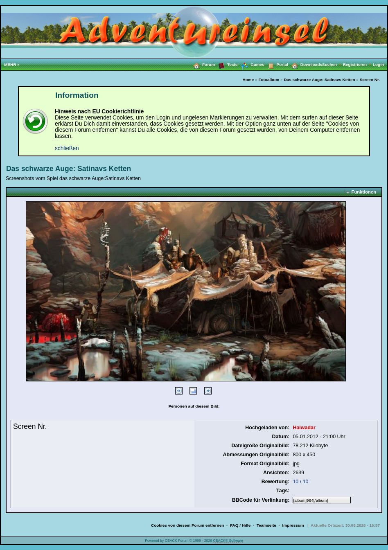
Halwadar (304, 428)
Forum (202, 64)
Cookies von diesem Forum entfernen (187, 525)
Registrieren (358, 64)
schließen (67, 148)
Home (248, 79)
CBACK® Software (228, 541)
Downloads (305, 64)
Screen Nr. (370, 79)
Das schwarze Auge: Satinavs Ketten (319, 79)
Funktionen (364, 191)
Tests (226, 64)
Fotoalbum (268, 79)
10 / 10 (300, 482)
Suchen (332, 64)
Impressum (293, 525)
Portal (276, 64)
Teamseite (266, 525)
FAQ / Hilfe (240, 525)
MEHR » (12, 64)
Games (250, 64)
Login (378, 64)
